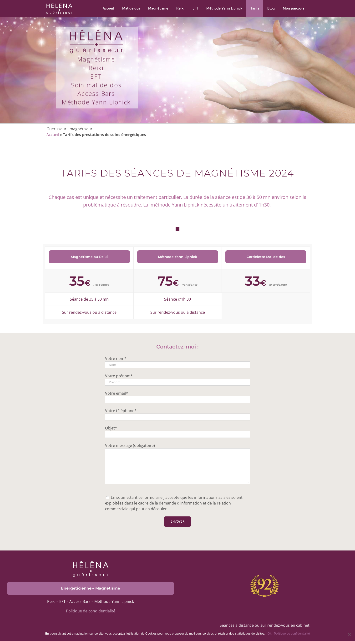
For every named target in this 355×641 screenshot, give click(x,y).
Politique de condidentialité (90, 611)
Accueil (52, 134)
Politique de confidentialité (292, 633)
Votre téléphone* (121, 410)
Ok (270, 633)
